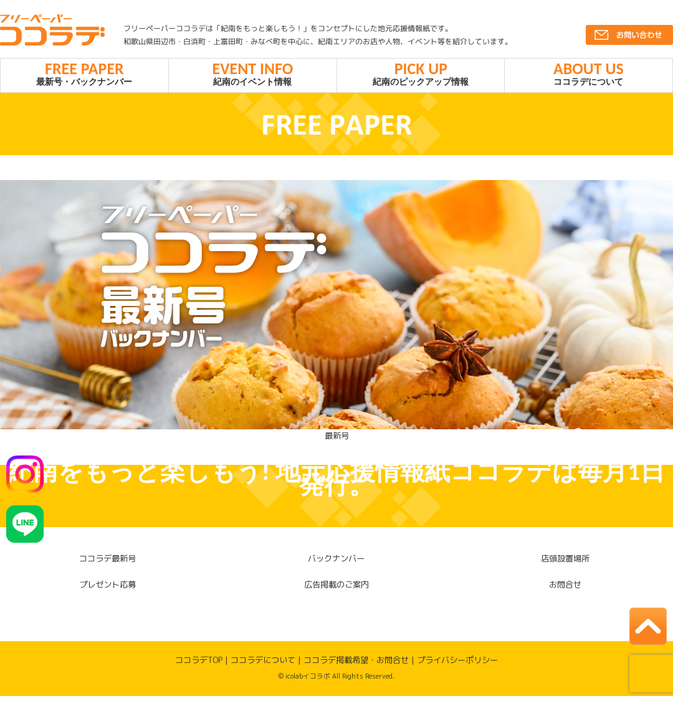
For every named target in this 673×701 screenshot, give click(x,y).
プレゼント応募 (107, 589)
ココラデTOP (198, 664)
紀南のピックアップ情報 (421, 76)
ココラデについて (588, 76)
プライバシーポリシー (457, 664)
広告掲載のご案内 (336, 589)
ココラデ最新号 (107, 564)
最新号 (337, 440)
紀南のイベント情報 (252, 76)
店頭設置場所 (565, 564)
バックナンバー (336, 564)
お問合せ (565, 589)
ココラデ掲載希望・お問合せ (356, 664)
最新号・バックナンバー (84, 76)
